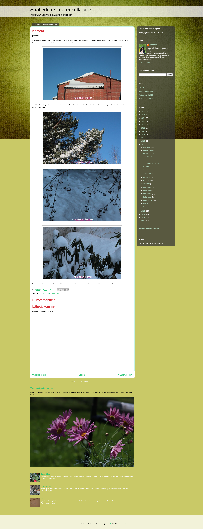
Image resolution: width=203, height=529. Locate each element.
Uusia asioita (46, 486)
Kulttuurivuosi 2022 (146, 99)
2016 (143, 144)
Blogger (127, 524)
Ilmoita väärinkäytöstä (149, 229)
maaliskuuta (148, 200)
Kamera (146, 166)
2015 (143, 211)
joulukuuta (147, 147)
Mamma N (153, 45)
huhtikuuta (147, 197)
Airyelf (109, 524)
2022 (143, 125)
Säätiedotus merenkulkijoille (60, 9)
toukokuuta (147, 194)
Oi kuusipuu (147, 157)
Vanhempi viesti (125, 375)
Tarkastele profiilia (145, 62)
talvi (58, 293)
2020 (143, 131)
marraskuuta (148, 150)
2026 (143, 111)
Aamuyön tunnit (149, 153)
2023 (143, 121)
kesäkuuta (147, 190)
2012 (143, 221)
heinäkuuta (147, 187)
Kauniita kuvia (148, 170)
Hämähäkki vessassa (151, 163)
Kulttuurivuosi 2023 (146, 95)
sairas (54, 293)
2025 (143, 115)
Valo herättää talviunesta (41, 388)
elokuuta (146, 184)
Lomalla (146, 160)
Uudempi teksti (39, 375)
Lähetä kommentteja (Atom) (84, 381)
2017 (143, 141)
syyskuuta (147, 180)
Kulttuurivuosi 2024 (146, 91)
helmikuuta (147, 203)
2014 (143, 214)
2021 (143, 128)
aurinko (44, 293)
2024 (143, 118)
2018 (143, 138)
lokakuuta (147, 177)
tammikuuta (148, 207)
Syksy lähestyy (46, 474)
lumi (49, 293)
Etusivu (82, 375)
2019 (143, 134)
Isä (42, 499)
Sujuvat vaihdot (148, 173)
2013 (143, 217)
